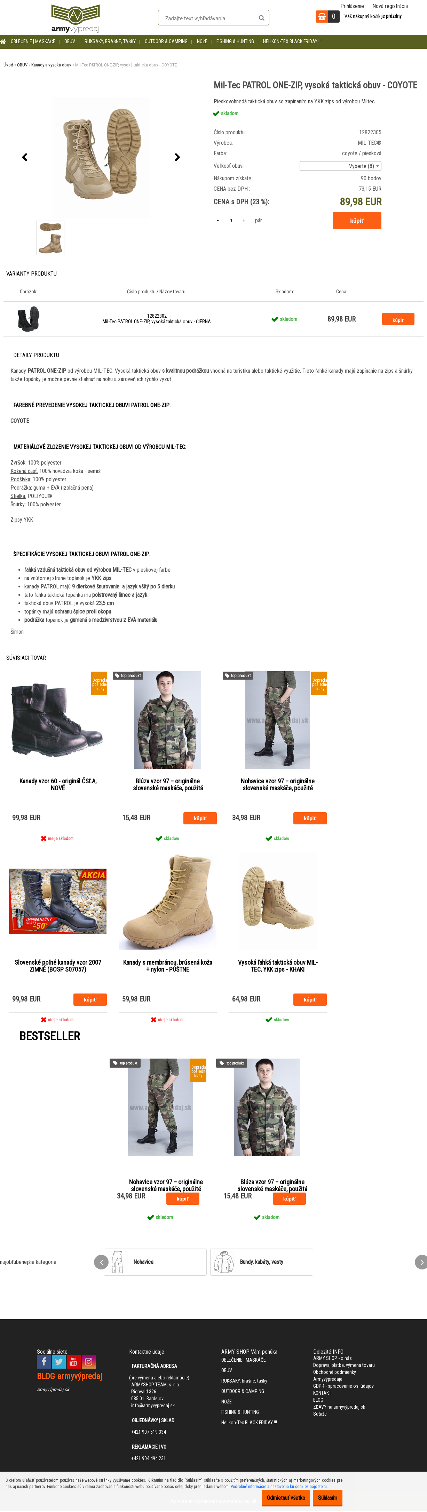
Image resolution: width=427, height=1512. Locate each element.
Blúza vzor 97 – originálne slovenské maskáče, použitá (168, 785)
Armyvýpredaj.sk (53, 1390)
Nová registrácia (390, 6)
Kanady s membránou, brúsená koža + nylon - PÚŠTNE (167, 967)
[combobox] (341, 166)
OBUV (69, 41)
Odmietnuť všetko (275, 1498)
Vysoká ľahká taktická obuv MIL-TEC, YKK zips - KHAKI (278, 967)
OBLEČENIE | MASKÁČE (33, 41)
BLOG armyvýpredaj (69, 1377)
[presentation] (24, 157)
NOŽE (202, 41)
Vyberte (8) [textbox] (361, 166)
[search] (261, 18)
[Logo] (75, 17)
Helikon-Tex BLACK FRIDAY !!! (292, 41)
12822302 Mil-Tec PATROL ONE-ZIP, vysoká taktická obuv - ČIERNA (157, 318)
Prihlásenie (352, 6)
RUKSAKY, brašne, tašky (110, 41)
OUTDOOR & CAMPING (166, 41)
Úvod (8, 65)
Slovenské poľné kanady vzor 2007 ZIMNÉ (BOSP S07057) (58, 967)
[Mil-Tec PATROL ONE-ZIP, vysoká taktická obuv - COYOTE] (101, 158)
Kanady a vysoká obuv (51, 65)
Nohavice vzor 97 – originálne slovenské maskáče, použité (278, 785)
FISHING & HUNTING (235, 41)
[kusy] (231, 220)
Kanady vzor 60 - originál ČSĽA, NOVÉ (57, 785)
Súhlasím (324, 1498)
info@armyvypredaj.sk (153, 1406)
